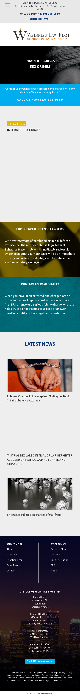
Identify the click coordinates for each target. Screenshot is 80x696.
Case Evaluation (59, 560)
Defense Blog (58, 549)
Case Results (14, 565)
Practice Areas (15, 560)
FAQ (53, 565)
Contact (11, 570)
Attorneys (12, 554)
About (10, 549)
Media (54, 570)
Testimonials (58, 554)
